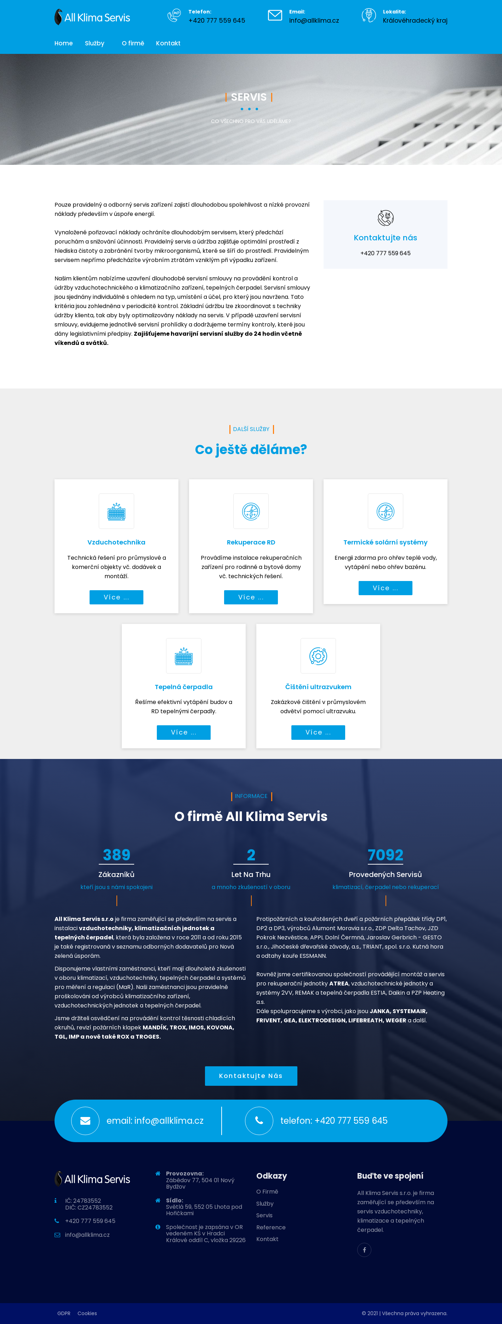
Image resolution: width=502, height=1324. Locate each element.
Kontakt (168, 43)
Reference (271, 1227)
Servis (264, 1215)
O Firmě (267, 1192)
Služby (94, 43)
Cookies (87, 1313)
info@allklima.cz (314, 20)
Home (64, 43)
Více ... (116, 597)
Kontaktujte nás (251, 1075)
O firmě (133, 43)
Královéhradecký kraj (415, 20)
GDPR (63, 1313)
